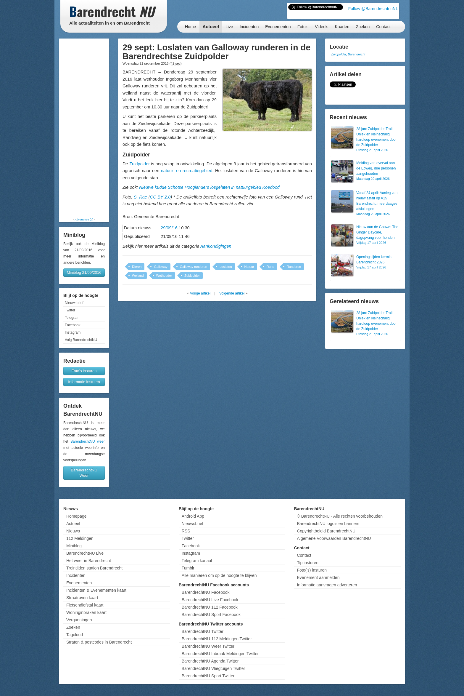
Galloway (160, 266)
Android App (193, 516)
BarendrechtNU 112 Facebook (210, 607)
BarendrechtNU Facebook (206, 592)
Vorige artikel (200, 293)
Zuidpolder (139, 163)
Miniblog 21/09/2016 (84, 272)
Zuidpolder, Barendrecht (348, 54)
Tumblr (188, 568)
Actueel (210, 26)
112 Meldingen (80, 538)
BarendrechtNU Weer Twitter (208, 646)
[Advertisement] (84, 128)
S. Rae (140, 197)
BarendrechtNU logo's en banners (328, 523)
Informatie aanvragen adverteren (327, 585)
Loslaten (226, 266)
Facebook (72, 325)
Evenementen (278, 26)
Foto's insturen (84, 371)
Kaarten (342, 26)
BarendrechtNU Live (85, 553)
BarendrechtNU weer (87, 441)
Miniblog (74, 545)
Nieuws (73, 531)
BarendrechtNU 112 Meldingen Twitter (217, 638)
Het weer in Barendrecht (88, 560)
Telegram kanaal (197, 560)
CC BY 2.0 (160, 197)
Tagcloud (74, 634)
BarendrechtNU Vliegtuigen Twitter (213, 668)
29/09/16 (169, 227)
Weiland (138, 275)
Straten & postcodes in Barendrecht (99, 642)
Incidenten (249, 26)
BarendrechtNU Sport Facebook (211, 614)
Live (229, 26)
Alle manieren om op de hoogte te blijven (219, 575)
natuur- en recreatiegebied (186, 170)
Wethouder (164, 275)
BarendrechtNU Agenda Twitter (210, 661)
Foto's (303, 26)
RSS (186, 531)
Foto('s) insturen (312, 570)
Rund (270, 266)
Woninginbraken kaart (86, 612)
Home (190, 26)
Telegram (72, 318)
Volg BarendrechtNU (81, 340)
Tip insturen (307, 562)
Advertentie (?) (84, 219)
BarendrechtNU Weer (84, 473)
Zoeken (363, 26)
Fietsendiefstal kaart (84, 605)
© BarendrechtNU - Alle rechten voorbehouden (340, 516)
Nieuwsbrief (74, 303)
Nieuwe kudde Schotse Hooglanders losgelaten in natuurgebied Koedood (209, 187)
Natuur (249, 266)
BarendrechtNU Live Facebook (210, 599)
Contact (383, 26)
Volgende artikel (231, 293)
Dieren (136, 266)
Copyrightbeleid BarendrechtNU (326, 531)
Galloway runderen (193, 266)
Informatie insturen (84, 382)
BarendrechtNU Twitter (202, 631)
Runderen (294, 266)
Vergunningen (79, 619)
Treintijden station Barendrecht (94, 568)
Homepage (76, 516)
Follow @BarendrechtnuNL (373, 8)
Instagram (72, 332)
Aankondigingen (215, 246)
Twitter (70, 310)
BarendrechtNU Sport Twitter (208, 675)
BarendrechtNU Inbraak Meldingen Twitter (220, 653)
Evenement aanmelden (318, 577)
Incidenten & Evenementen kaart (96, 590)
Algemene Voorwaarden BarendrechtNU (334, 538)
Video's (321, 26)
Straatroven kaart (82, 597)
